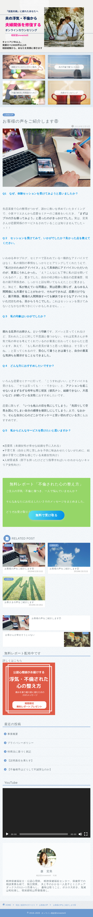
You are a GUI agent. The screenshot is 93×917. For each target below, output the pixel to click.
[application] (46, 812)
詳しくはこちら (29, 687)
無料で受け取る (46, 514)
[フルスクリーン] (86, 834)
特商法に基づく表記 (19, 751)
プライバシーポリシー (21, 743)
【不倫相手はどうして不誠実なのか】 (30, 769)
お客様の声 (8, 115)
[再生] (7, 834)
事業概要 (13, 734)
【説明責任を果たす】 (21, 760)
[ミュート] (80, 834)
